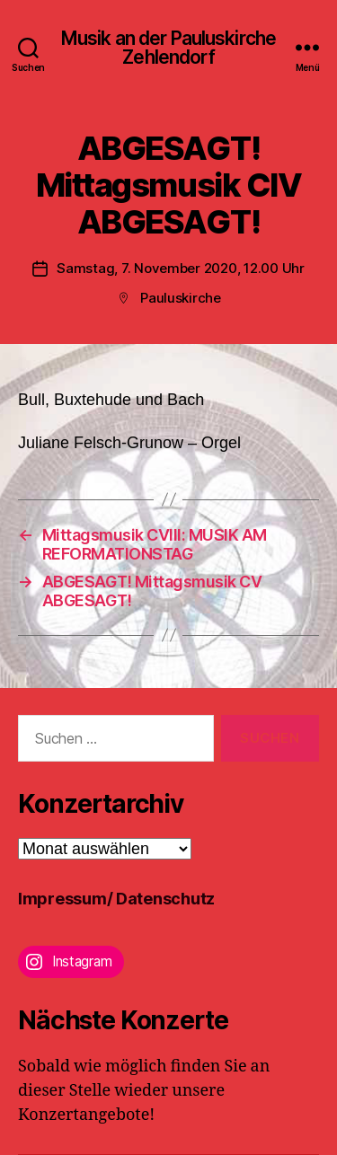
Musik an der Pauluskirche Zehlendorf (168, 47)
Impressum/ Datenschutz (116, 898)
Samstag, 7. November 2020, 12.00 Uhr (181, 268)
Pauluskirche (180, 297)
